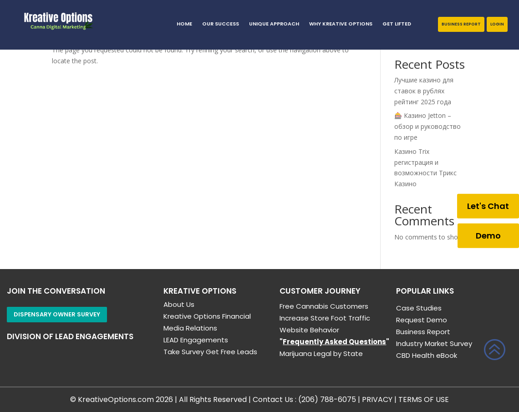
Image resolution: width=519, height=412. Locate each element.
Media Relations (190, 328)
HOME (184, 23)
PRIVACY (377, 399)
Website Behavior (309, 330)
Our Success (220, 23)
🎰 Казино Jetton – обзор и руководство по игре (427, 126)
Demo (488, 235)
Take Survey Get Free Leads (210, 351)
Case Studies (419, 308)
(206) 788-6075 (327, 399)
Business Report (461, 24)
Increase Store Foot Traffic (325, 318)
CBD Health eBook (426, 355)
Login (497, 24)
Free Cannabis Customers (324, 306)
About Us (178, 304)
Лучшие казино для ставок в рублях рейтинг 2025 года (423, 91)
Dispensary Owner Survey (57, 314)
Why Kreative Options (340, 23)
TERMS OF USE (423, 399)
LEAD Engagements (195, 340)
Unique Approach (274, 23)
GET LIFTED (396, 23)
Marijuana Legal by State (321, 353)
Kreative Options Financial (207, 316)
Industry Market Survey (434, 343)
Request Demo (421, 320)
